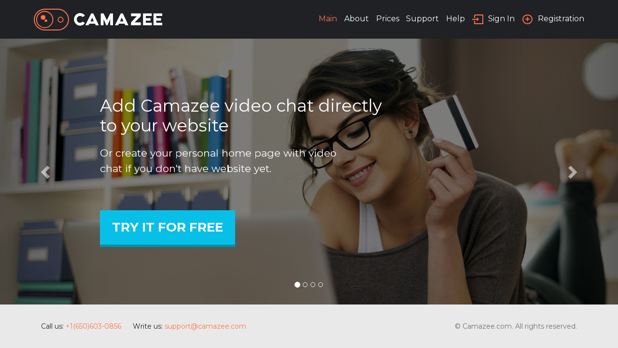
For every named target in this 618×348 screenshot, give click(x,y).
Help (455, 18)
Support (422, 18)
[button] (46, 171)
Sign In (501, 18)
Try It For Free (167, 227)
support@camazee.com (205, 326)
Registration (561, 18)
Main (328, 18)
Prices (387, 18)
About (356, 18)
